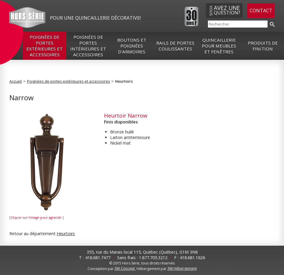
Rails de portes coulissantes (175, 46)
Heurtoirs (124, 81)
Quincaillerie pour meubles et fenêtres (219, 46)
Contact (261, 10)
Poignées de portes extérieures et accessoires (44, 45)
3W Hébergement (182, 268)
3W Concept (125, 268)
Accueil (15, 81)
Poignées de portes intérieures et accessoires (88, 45)
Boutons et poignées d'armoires (131, 46)
